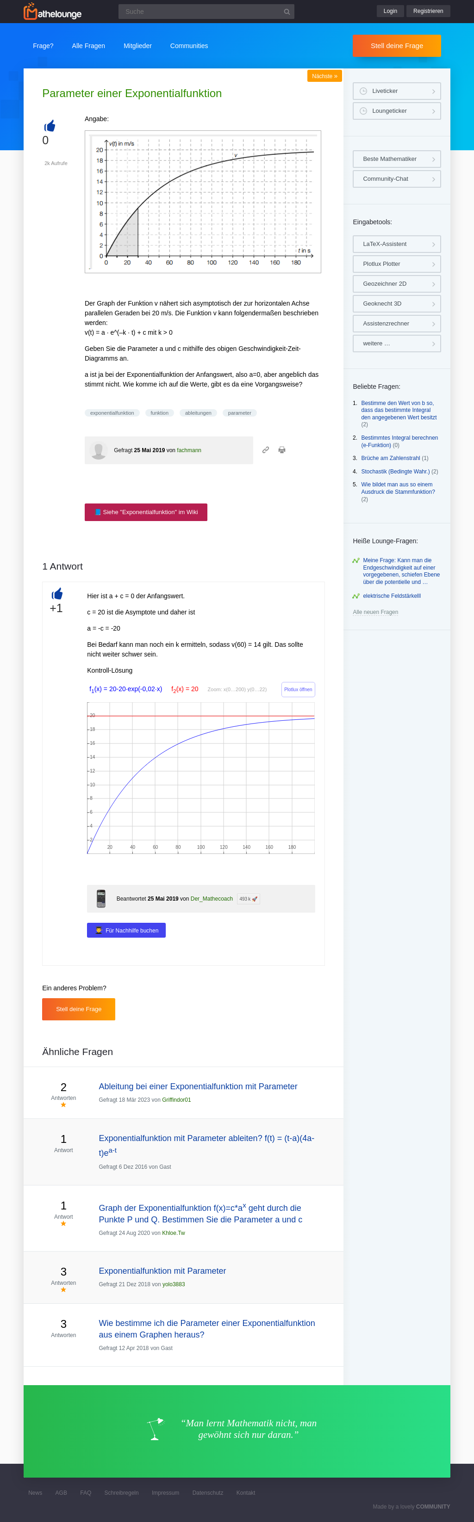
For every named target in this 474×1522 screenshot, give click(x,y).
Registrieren (428, 11)
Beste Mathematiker (390, 158)
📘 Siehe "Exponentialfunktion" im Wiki (146, 512)
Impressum (165, 1493)
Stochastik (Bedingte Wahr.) (395, 471)
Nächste (324, 76)
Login (390, 11)
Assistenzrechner (386, 323)
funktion (160, 413)
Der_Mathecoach (212, 899)
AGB (61, 1493)
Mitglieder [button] (138, 45)
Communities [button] (189, 45)
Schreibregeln (122, 1493)
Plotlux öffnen (298, 689)
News (35, 1493)
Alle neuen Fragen (375, 612)
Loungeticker (389, 110)
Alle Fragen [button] (89, 45)
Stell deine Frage (397, 45)
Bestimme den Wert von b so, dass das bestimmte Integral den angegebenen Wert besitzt (399, 410)
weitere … (376, 343)
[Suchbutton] (287, 11)
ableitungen (198, 413)
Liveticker (385, 90)
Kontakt (246, 1493)
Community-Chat (385, 178)
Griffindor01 (176, 1100)
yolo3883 (173, 1284)
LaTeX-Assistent (384, 243)
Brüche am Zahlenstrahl (390, 458)
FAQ (85, 1493)
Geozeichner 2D (384, 283)
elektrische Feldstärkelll (392, 596)
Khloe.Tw (173, 1233)
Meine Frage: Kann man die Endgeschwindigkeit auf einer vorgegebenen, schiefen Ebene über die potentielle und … (401, 571)
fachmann (189, 450)
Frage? (43, 45)
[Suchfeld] (206, 11)
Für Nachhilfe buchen (132, 930)
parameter (239, 413)
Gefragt (123, 450)
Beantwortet (131, 899)
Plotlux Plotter (381, 263)
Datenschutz (208, 1493)
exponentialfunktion (112, 413)
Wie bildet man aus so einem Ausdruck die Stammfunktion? (398, 488)
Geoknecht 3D (382, 303)
